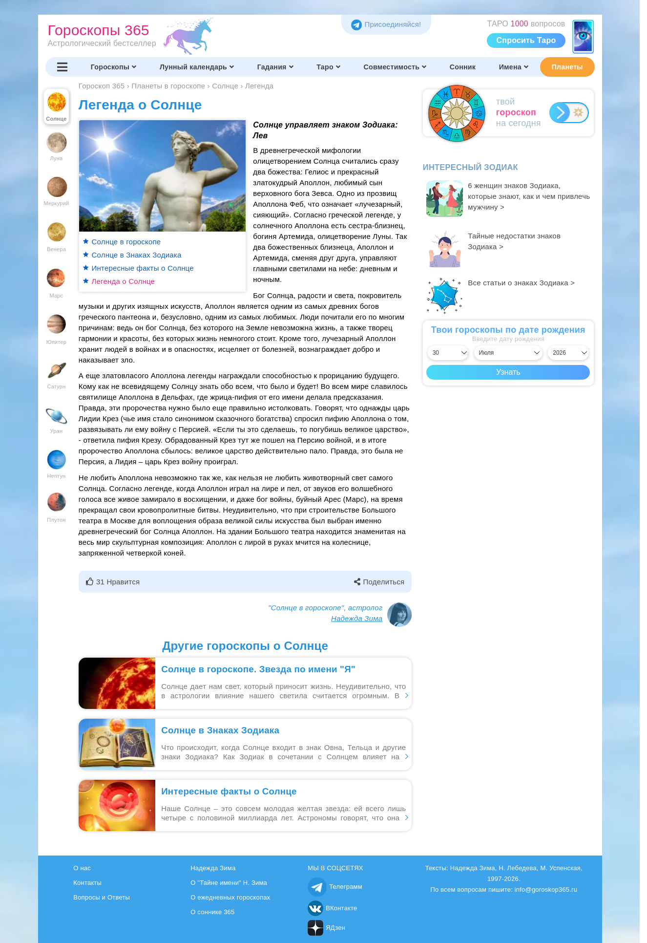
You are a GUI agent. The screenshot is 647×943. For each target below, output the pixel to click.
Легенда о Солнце (123, 281)
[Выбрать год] (568, 352)
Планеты (567, 67)
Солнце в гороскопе (126, 241)
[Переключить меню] (62, 67)
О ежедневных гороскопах (230, 897)
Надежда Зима (356, 618)
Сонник (463, 67)
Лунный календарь (197, 67)
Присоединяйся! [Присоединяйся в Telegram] (386, 24)
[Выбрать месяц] (508, 352)
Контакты (87, 882)
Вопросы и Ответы (101, 897)
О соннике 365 (212, 912)
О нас (82, 868)
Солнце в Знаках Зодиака (137, 255)
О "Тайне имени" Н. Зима (228, 882)
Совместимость (395, 67)
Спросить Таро (526, 40)
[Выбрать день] (448, 352)
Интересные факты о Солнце (143, 268)
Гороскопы (114, 67)
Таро (328, 67)
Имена (513, 67)
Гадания (275, 67)
